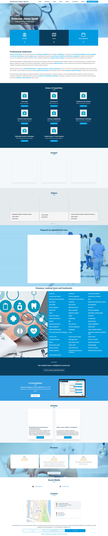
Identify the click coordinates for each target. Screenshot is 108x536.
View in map (39, 511)
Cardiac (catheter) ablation (94, 329)
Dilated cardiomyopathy (55, 329)
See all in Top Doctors (54, 473)
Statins (51, 342)
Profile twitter (65, 486)
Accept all (75, 530)
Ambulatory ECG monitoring (95, 350)
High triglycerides (73, 339)
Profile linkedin (38, 486)
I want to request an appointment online (54, 370)
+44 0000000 (61, 515)
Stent (89, 299)
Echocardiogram (92, 304)
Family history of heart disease (76, 299)
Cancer (70, 332)
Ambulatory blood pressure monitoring (75, 351)
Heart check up (72, 324)
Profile (40, 1)
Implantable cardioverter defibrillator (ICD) (97, 333)
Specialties (47, 1)
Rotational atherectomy (94, 342)
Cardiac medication (54, 350)
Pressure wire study (93, 347)
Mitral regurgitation (54, 326)
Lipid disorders (91, 336)
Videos (60, 1)
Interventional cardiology (94, 296)
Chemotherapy (91, 318)
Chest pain (51, 293)
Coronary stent (53, 336)
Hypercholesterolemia (54, 318)
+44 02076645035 (62, 506)
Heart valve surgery (54, 315)
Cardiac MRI (52, 310)
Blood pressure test (73, 307)
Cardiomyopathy (92, 345)
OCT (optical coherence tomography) (58, 332)
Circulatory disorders (54, 339)
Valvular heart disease (54, 324)
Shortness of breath (93, 339)
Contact (82, 1)
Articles (67, 1)
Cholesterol (91, 315)
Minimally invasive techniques (56, 299)
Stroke (50, 313)
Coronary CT (72, 293)
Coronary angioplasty (74, 296)
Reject (32, 530)
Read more (24, 106)
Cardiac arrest (72, 345)
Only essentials (54, 530)
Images (54, 1)
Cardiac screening (53, 347)
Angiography (72, 329)
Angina (70, 315)
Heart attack (52, 302)
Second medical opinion (55, 355)
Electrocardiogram (53, 307)
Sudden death (91, 326)
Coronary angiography (74, 326)
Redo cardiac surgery (74, 342)
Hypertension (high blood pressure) (97, 302)
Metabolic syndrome (74, 313)
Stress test (90, 307)
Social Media (75, 1)
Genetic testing (92, 321)
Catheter (51, 321)
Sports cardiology (73, 310)
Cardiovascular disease (94, 293)
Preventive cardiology (93, 310)
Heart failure (52, 304)
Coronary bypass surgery (75, 336)
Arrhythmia (71, 302)
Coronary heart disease (55, 296)
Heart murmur (72, 304)
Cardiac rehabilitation (93, 324)
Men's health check (73, 347)
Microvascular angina (54, 345)
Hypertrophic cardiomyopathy (95, 313)
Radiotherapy (72, 318)
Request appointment (92, 1)
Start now (35, 395)
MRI (70, 321)
